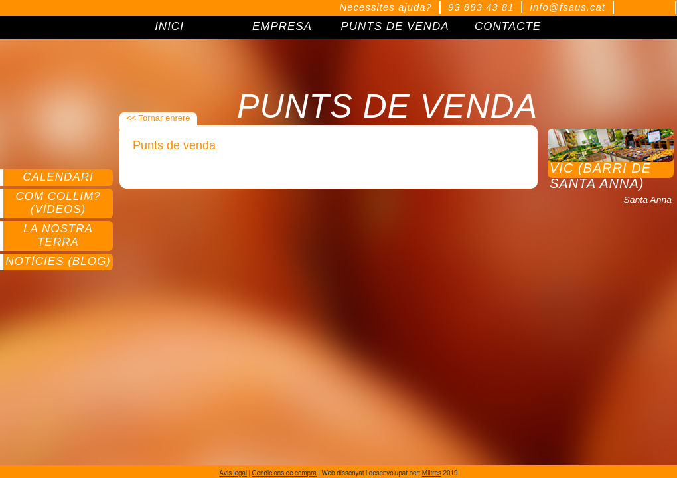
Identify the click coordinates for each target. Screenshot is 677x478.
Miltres (431, 473)
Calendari (58, 177)
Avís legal (233, 473)
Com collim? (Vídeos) (57, 203)
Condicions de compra (284, 473)
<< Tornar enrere (158, 118)
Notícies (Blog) (58, 261)
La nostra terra (58, 235)
